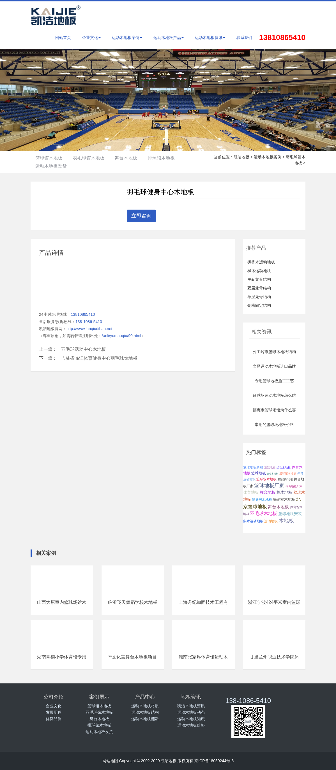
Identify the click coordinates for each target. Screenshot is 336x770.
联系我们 (244, 37)
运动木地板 (284, 467)
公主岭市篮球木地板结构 (274, 351)
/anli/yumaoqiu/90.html (121, 335)
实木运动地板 (253, 521)
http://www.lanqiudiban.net (89, 328)
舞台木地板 (137, 158)
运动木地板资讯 (210, 37)
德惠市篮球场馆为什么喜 (274, 410)
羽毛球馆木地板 (95, 158)
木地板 (286, 520)
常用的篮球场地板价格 (274, 424)
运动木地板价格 (191, 725)
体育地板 (251, 492)
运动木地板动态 (191, 712)
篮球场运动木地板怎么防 (274, 395)
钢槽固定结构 (259, 305)
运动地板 (271, 521)
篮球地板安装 (290, 513)
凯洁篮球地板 (285, 479)
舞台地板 (267, 492)
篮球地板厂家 (269, 485)
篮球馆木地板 (51, 158)
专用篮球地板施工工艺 (274, 381)
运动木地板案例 (127, 37)
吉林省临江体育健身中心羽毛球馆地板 (99, 358)
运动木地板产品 (168, 37)
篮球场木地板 (266, 479)
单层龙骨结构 (259, 296)
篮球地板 (258, 473)
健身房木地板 (262, 500)
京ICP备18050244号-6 (214, 761)
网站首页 (63, 37)
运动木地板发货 (53, 166)
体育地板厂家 (294, 486)
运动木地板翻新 (145, 718)
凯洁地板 (241, 157)
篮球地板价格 (253, 467)
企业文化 (91, 37)
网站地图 (110, 761)
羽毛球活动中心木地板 (83, 349)
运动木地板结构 (145, 712)
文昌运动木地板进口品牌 (274, 366)
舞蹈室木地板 (284, 500)
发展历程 (53, 712)
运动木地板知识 (191, 718)
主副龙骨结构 (259, 279)
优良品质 (53, 718)
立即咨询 (141, 216)
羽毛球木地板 (263, 513)
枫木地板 (284, 492)
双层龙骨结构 (259, 288)
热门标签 (256, 452)
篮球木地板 (272, 473)
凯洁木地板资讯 (191, 706)
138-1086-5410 (88, 321)
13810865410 (83, 314)
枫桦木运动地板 (261, 262)
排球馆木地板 (177, 158)
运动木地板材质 (145, 706)
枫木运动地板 (259, 270)
